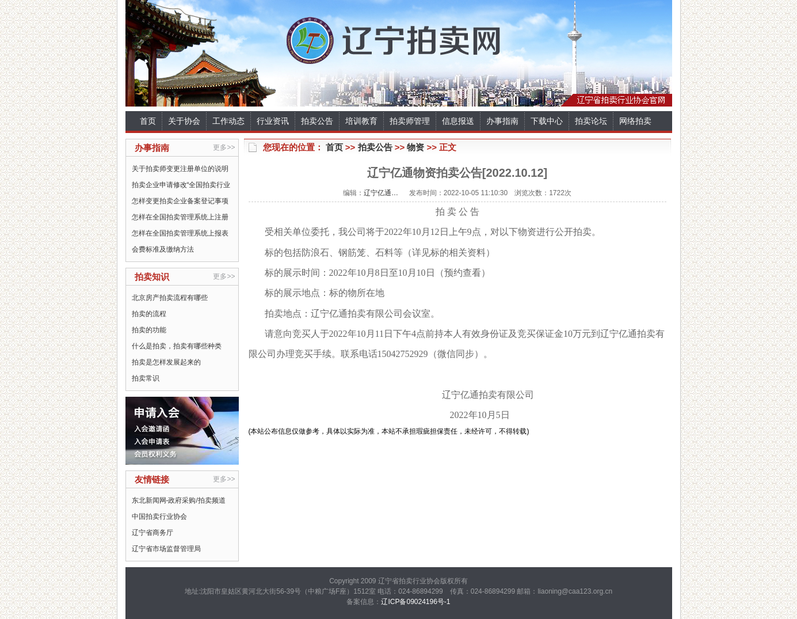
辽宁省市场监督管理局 (166, 549)
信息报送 (458, 121)
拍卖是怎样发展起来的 (166, 362)
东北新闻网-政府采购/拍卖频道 (179, 500)
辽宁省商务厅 (152, 533)
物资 (415, 147)
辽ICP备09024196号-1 (415, 602)
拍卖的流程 (149, 314)
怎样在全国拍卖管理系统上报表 (180, 233)
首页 (148, 121)
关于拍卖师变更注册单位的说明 (180, 169)
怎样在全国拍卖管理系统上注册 (180, 217)
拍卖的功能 (149, 330)
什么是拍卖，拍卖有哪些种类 (177, 346)
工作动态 (228, 121)
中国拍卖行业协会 (159, 516)
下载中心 (547, 121)
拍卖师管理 (410, 121)
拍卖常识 (145, 378)
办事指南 (502, 121)
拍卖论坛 (591, 121)
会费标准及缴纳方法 (163, 249)
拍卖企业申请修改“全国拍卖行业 (181, 185)
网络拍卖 (635, 121)
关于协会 (184, 121)
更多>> (224, 147)
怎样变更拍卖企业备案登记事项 (180, 201)
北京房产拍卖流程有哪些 (170, 298)
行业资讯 (273, 121)
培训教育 (361, 121)
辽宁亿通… (381, 193)
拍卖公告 (317, 121)
